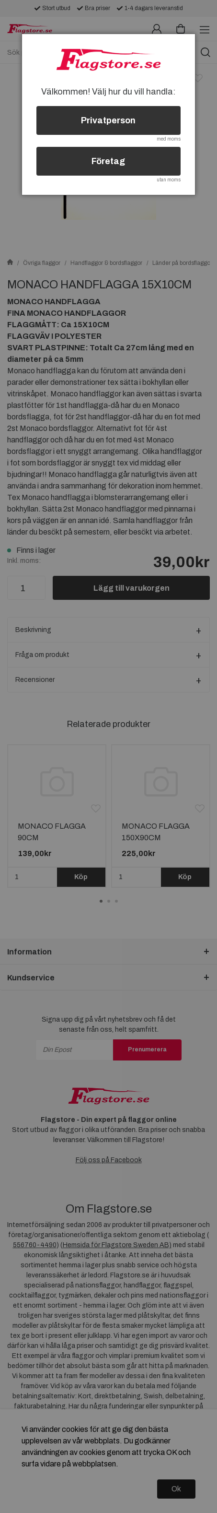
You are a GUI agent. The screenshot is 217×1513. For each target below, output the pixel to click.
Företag (108, 161)
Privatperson (108, 120)
